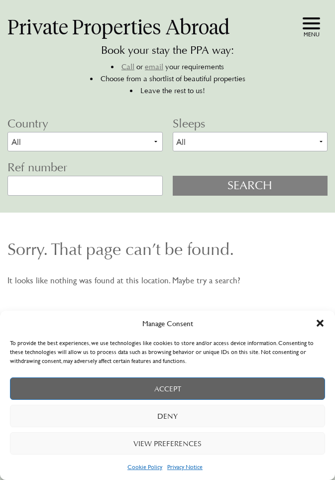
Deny (167, 416)
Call (127, 66)
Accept (167, 388)
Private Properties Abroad (118, 27)
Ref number (37, 167)
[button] (320, 323)
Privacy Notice (185, 466)
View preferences (167, 443)
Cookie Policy (144, 466)
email (154, 66)
